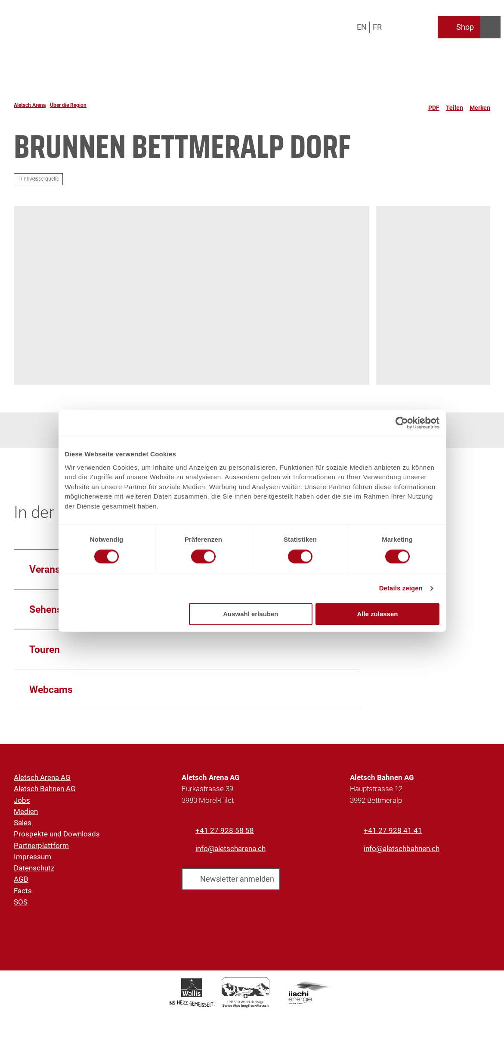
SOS (21, 902)
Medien (26, 811)
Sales (22, 822)
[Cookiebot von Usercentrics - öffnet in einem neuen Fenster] (401, 422)
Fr (377, 26)
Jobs (22, 800)
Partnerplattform (41, 845)
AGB (21, 879)
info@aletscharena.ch (230, 848)
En (362, 26)
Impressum (32, 856)
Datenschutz (34, 868)
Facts (23, 890)
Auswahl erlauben (250, 614)
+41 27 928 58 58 (224, 830)
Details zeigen (401, 588)
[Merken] (480, 105)
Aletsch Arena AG (42, 777)
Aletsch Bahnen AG (45, 788)
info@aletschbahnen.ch (401, 848)
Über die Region (68, 105)
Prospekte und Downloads (57, 834)
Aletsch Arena (30, 105)
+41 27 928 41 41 (393, 830)
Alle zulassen (377, 614)
